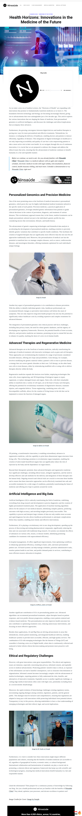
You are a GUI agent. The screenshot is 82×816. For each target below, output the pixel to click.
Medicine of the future (46, 14)
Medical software (61, 5)
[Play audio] (41, 90)
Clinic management (37, 5)
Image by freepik (33, 799)
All (21, 5)
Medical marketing (49, 5)
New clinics (27, 5)
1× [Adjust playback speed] (61, 90)
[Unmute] (64, 90)
